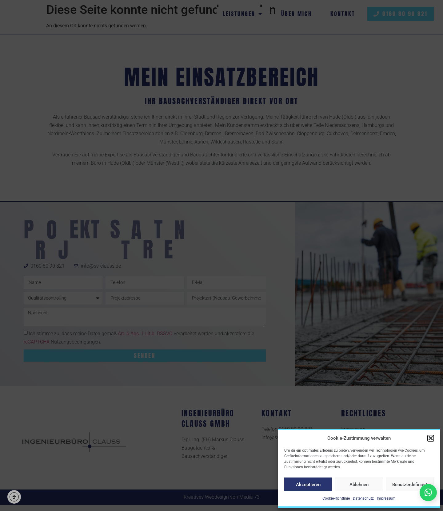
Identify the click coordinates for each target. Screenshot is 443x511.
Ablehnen (359, 484)
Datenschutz (363, 498)
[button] (431, 438)
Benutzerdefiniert (409, 484)
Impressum (386, 498)
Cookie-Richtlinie (336, 498)
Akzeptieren (308, 484)
